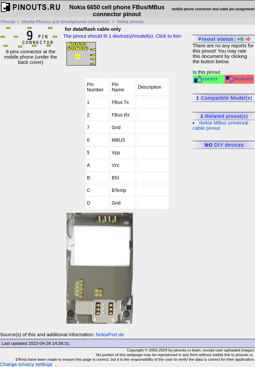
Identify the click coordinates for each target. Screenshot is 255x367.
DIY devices (224, 145)
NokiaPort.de (110, 334)
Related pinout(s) (224, 116)
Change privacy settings (26, 364)
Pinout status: (224, 39)
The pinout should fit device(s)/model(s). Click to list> (122, 36)
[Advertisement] (30, 164)
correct (205, 79)
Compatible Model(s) (224, 98)
